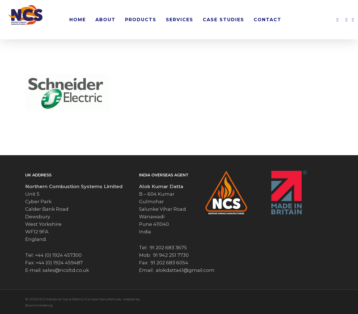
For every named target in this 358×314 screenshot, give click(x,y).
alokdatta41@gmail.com (185, 270)
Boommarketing (39, 305)
